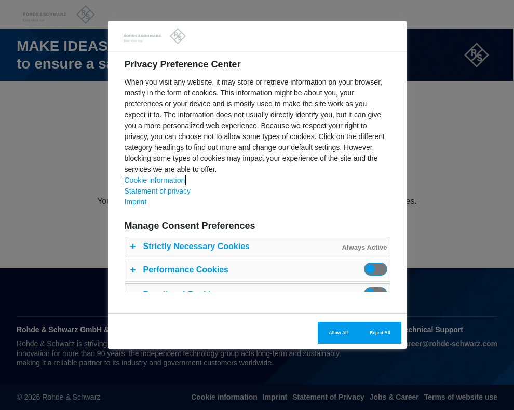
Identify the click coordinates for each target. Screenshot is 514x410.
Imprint (136, 202)
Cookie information (155, 180)
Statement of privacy (158, 191)
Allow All (338, 332)
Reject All (380, 332)
